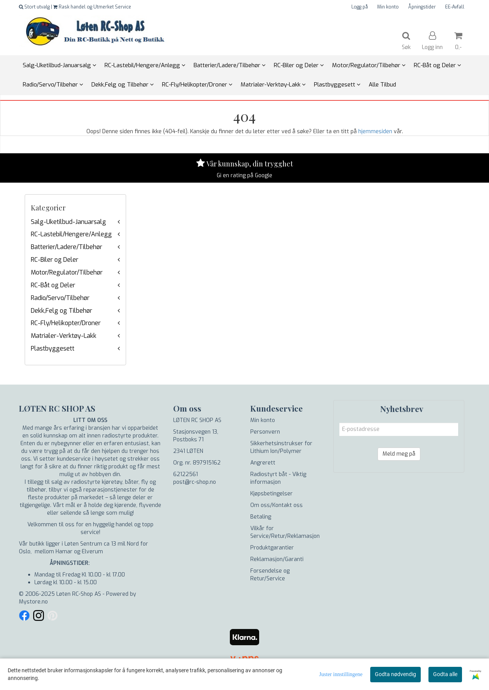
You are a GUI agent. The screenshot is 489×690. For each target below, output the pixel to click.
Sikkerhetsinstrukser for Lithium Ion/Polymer (281, 447)
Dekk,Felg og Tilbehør (61, 311)
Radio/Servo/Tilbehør (60, 298)
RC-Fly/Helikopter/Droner (66, 323)
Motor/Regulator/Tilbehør (67, 272)
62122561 (185, 474)
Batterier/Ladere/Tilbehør (66, 247)
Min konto (388, 7)
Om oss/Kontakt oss (276, 505)
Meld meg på (399, 454)
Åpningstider (422, 7)
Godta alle (445, 674)
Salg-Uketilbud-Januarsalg (68, 222)
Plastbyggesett (52, 348)
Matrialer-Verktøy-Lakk (63, 336)
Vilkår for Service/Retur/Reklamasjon (285, 532)
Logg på (359, 7)
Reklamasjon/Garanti (277, 559)
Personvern (265, 432)
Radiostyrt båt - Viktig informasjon (278, 478)
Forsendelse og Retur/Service (270, 574)
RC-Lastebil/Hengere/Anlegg (71, 234)
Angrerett (262, 462)
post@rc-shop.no (194, 482)
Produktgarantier (272, 547)
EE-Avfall (454, 7)
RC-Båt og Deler (53, 285)
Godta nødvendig (395, 674)
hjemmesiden (375, 131)
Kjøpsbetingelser (271, 493)
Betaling (260, 516)
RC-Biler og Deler (54, 260)
